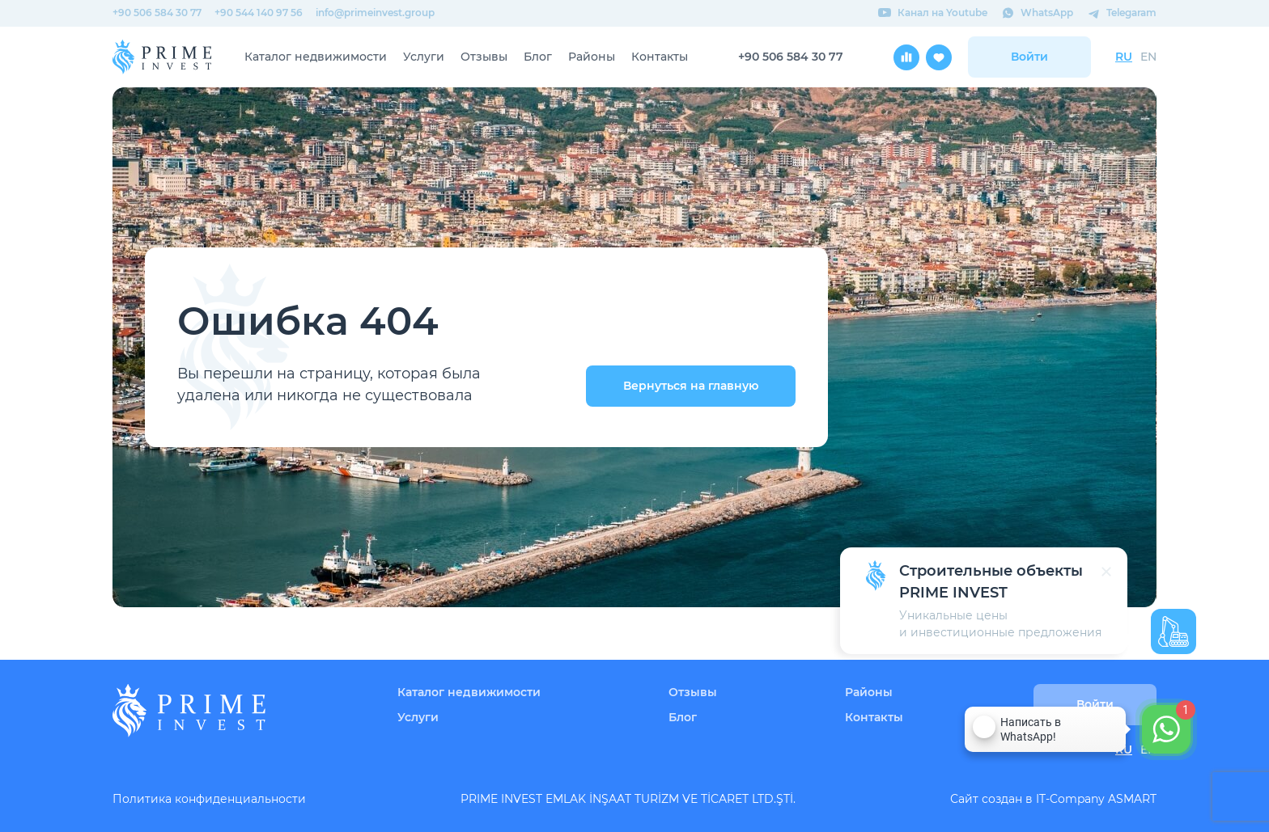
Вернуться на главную (690, 385)
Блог (538, 56)
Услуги (423, 56)
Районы (591, 56)
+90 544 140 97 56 (258, 12)
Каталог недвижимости (315, 56)
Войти (1029, 56)
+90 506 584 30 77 (157, 12)
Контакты (659, 56)
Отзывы (483, 56)
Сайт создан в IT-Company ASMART (1053, 799)
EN (1148, 56)
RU (1123, 56)
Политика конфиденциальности (209, 799)
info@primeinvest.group (375, 12)
